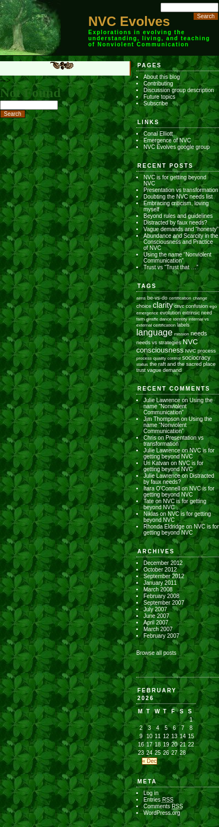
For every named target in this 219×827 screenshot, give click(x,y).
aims (141, 298)
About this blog (161, 77)
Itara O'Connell (161, 488)
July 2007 (155, 609)
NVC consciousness (167, 346)
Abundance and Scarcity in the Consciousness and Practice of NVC (180, 242)
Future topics (159, 97)
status (142, 364)
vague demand (164, 370)
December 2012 (163, 563)
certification (180, 298)
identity (180, 319)
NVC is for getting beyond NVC (179, 453)
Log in (150, 793)
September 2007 (163, 603)
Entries (158, 800)
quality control (166, 358)
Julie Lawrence (161, 400)
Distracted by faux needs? (175, 223)
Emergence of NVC (167, 140)
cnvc (179, 306)
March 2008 (158, 589)
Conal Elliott (158, 134)
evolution (170, 313)
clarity (163, 305)
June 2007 (156, 616)
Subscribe (155, 103)
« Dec (149, 761)
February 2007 (161, 636)
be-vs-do (157, 298)
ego (213, 306)
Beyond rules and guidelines (178, 216)
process (144, 358)
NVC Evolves (129, 21)
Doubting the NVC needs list (178, 197)
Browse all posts (156, 653)
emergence (147, 313)
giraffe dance (159, 319)
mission (181, 334)
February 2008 (161, 596)
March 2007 (158, 629)
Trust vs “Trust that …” (170, 267)
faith (140, 319)
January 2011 (160, 583)
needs (199, 333)
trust (141, 370)
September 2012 (163, 576)
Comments (163, 806)
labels (183, 325)
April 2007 (155, 623)
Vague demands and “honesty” (180, 229)
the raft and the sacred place (182, 364)
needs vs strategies (158, 342)
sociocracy (196, 357)
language (154, 332)
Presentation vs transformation (180, 190)
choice (143, 306)
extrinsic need (197, 313)
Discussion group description (178, 90)
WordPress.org (161, 813)
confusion (197, 306)
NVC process (200, 351)
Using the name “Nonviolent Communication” (177, 258)
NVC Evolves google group (176, 147)
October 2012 (160, 570)
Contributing (158, 84)
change (200, 298)
